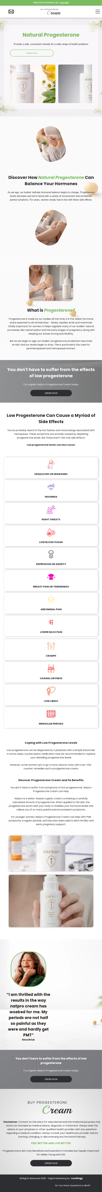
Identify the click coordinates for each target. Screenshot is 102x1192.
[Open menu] (97, 11)
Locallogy (77, 1178)
